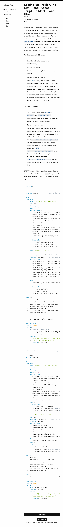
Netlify (55, 522)
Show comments (41, 514)
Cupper (44, 522)
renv (33, 81)
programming (39, 21)
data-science (31, 21)
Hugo (33, 522)
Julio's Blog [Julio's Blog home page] (8, 5)
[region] (42, 264)
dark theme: (42, 519)
